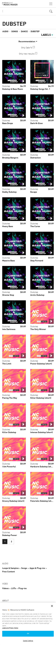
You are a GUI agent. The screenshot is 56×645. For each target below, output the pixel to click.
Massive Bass (8, 261)
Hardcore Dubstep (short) (42, 467)
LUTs (13, 588)
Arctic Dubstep (37, 295)
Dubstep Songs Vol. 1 (40, 89)
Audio (5, 32)
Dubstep (35, 32)
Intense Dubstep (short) (41, 432)
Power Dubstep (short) (41, 364)
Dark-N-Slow (36, 123)
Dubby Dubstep (9, 192)
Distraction (35, 158)
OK (28, 633)
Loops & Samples (10, 568)
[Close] (52, 606)
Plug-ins (22, 588)
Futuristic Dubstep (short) (42, 501)
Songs (14, 32)
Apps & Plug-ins (37, 568)
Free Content (8, 572)
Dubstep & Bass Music (12, 89)
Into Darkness (8, 329)
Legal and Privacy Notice (10, 628)
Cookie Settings (28, 641)
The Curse (35, 226)
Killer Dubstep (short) (40, 398)
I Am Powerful (9, 467)
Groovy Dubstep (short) (13, 501)
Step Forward (36, 261)
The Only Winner (38, 329)
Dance (24, 32)
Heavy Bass (7, 226)
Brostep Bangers (10, 158)
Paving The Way (9, 398)
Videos (5, 588)
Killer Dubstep (9, 432)
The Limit (6, 364)
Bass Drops (7, 123)
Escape (33, 192)
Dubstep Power (9, 535)
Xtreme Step (8, 295)
